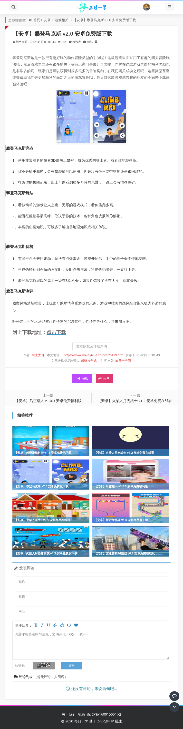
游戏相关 (61, 20)
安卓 (47, 20)
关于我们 (69, 714)
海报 (82, 378)
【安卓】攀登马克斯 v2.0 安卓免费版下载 (104, 20)
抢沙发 (76, 42)
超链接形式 (89, 361)
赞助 (81, 714)
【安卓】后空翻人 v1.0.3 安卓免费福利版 (48, 400)
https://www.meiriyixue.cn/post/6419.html (94, 355)
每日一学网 (123, 361)
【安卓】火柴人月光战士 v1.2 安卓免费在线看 (134, 400)
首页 (36, 20)
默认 (90, 42)
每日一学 (81, 721)
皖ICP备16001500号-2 (104, 714)
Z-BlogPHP (105, 721)
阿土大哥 (22, 42)
